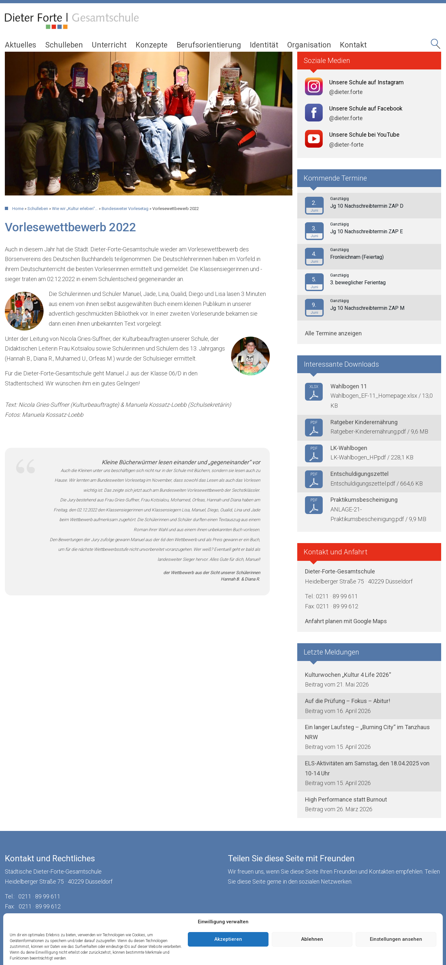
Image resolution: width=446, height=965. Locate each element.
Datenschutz (86, 921)
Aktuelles (20, 44)
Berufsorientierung (209, 44)
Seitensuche (436, 45)
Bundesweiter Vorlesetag (125, 208)
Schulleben (64, 44)
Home (18, 208)
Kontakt (353, 44)
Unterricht (109, 44)
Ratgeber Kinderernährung (364, 422)
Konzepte (151, 44)
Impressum (47, 921)
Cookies (121, 921)
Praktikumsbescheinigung (364, 499)
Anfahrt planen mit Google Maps (346, 621)
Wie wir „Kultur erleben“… (75, 208)
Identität (264, 44)
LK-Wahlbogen (348, 448)
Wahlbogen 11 (348, 386)
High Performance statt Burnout (346, 799)
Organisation (309, 44)
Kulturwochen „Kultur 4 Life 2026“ (348, 674)
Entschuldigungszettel (359, 473)
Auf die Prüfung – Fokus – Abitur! (347, 701)
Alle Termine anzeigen (333, 333)
